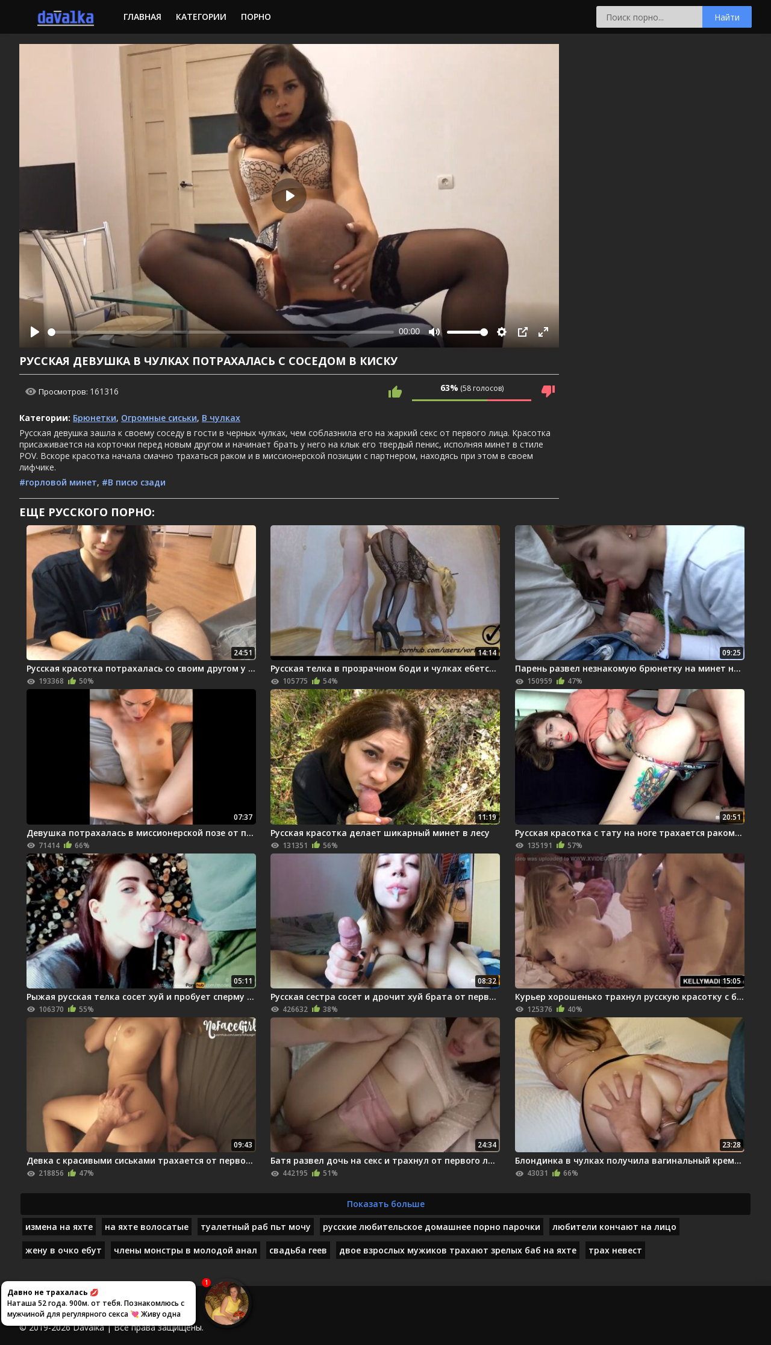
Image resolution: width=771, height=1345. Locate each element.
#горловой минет (58, 482)
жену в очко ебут (63, 1250)
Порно (256, 16)
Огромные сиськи (159, 417)
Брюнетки (94, 417)
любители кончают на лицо (614, 1226)
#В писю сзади (134, 482)
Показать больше (386, 1203)
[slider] (221, 332)
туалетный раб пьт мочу (256, 1226)
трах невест (615, 1250)
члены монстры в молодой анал (185, 1250)
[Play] (35, 332)
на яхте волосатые (147, 1226)
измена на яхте (59, 1226)
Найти (727, 17)
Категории (201, 16)
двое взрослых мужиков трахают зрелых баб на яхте (457, 1250)
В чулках (221, 417)
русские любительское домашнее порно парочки (431, 1226)
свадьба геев (298, 1250)
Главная (142, 16)
